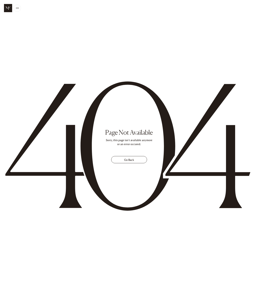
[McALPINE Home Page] (8, 8)
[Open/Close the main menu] (17, 8)
